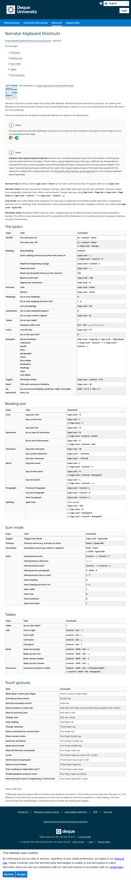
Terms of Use (78, 842)
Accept (21, 874)
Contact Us (23, 812)
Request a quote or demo (46, 812)
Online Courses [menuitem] (11, 22)
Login (124, 10)
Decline (9, 874)
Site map (107, 812)
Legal (91, 842)
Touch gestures (17, 75)
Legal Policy (116, 867)
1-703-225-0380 (84, 837)
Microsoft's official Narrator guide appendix (74, 171)
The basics (15, 52)
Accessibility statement (76, 812)
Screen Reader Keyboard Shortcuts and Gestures (28, 40)
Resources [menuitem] (56, 22)
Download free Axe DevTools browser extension (65, 821)
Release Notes (104, 842)
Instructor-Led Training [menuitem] (35, 22)
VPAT (95, 812)
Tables (13, 69)
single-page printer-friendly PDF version (55, 85)
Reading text (16, 58)
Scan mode (15, 63)
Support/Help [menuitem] (73, 22)
